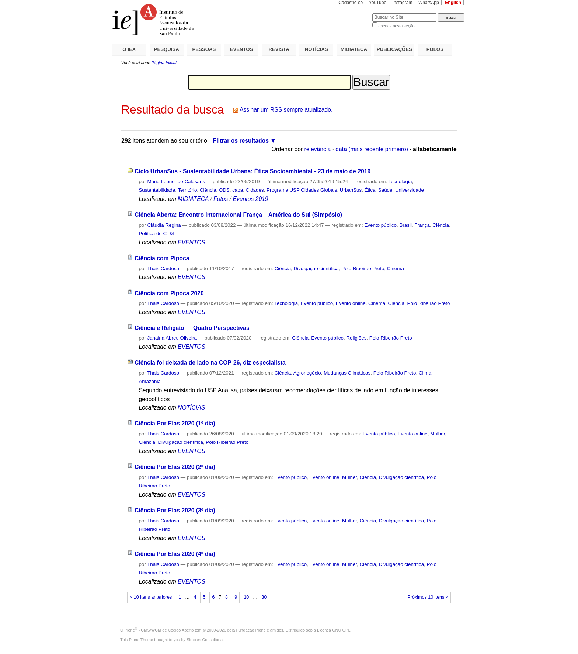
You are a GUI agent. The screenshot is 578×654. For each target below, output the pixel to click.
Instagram (402, 2)
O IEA (129, 49)
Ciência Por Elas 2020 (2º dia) (175, 467)
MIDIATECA (354, 49)
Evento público (380, 225)
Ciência (208, 190)
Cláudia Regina (164, 225)
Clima (425, 373)
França (422, 225)
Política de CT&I (156, 233)
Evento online (351, 303)
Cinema (395, 268)
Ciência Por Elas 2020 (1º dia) (175, 423)
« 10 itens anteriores (151, 597)
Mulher (437, 433)
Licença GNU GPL (333, 630)
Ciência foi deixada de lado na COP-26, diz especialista (210, 362)
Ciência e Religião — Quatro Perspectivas (192, 328)
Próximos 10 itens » (427, 597)
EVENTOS (241, 49)
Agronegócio (307, 373)
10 (246, 597)
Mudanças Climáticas (347, 373)
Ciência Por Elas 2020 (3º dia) (175, 510)
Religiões (356, 338)
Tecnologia (400, 181)
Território (187, 190)
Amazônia (149, 381)
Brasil (405, 225)
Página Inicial (163, 62)
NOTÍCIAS (316, 49)
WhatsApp (428, 2)
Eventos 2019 (250, 199)
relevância (317, 149)
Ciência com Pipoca (162, 258)
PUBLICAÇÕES (394, 49)
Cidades (255, 190)
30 (264, 597)
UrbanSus (351, 190)
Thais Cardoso (163, 268)
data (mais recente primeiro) (371, 149)
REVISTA (279, 49)
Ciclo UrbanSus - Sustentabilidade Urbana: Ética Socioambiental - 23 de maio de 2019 (252, 171)
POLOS (434, 49)
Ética (370, 190)
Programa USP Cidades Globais (302, 190)
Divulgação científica (316, 268)
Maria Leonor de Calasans (176, 181)
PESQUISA (166, 49)
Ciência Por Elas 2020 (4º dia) (175, 554)
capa (237, 190)
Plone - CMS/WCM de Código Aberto (159, 630)
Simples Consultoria (205, 639)
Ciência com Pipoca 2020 (169, 293)
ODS (224, 190)
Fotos (220, 199)
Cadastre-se (350, 2)
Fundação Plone (251, 630)
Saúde (385, 190)
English (453, 2)
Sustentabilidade (157, 190)
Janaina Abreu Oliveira (171, 338)
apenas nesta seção (396, 26)
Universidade (409, 190)
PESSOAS (204, 49)
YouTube (378, 2)
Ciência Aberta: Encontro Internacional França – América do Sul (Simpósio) (238, 215)
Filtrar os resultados (241, 141)
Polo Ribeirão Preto (362, 268)
